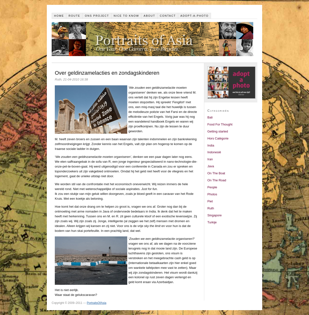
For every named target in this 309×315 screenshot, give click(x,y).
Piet (210, 201)
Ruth (210, 208)
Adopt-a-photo (194, 15)
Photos (212, 194)
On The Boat (216, 173)
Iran (210, 159)
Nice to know (126, 15)
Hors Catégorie (217, 138)
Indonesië (214, 152)
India (210, 145)
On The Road (216, 180)
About (149, 15)
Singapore (214, 215)
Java (210, 166)
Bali (210, 117)
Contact (168, 15)
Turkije (212, 222)
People (212, 187)
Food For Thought (219, 124)
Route (74, 15)
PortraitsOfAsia (96, 303)
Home (59, 15)
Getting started (217, 131)
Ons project (97, 15)
